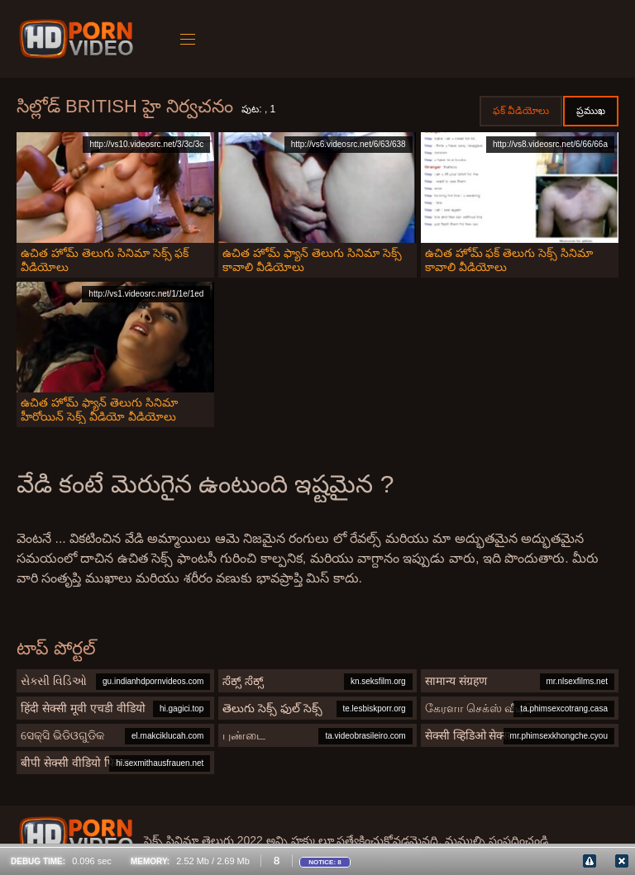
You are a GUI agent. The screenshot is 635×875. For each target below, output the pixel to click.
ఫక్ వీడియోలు (521, 111)
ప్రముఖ (590, 111)
